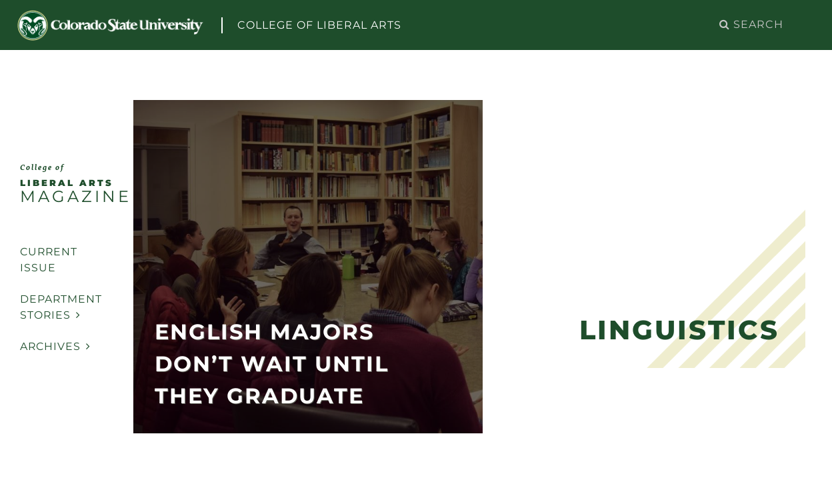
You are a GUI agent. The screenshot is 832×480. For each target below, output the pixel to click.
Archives (55, 346)
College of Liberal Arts (319, 25)
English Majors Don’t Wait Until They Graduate (272, 364)
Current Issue (48, 259)
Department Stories (61, 307)
